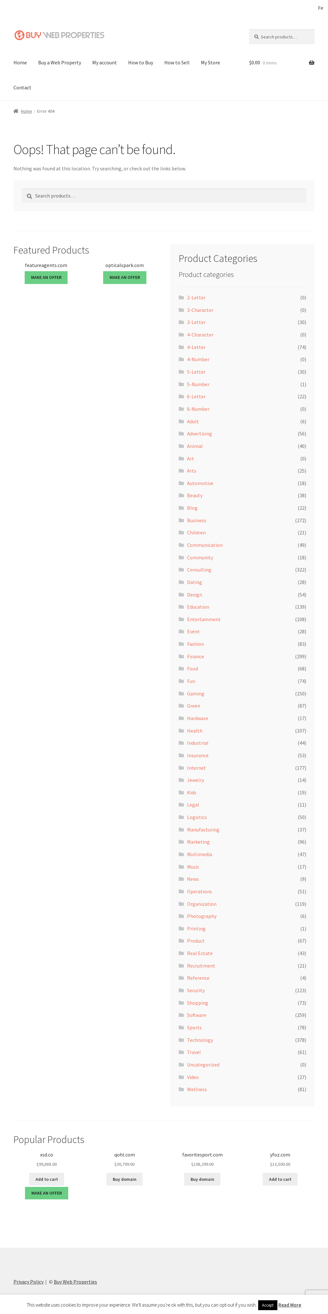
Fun (191, 680)
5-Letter (196, 371)
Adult (193, 421)
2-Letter (196, 297)
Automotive (200, 483)
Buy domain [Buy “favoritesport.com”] (202, 1179)
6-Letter (196, 396)
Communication (205, 544)
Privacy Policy (28, 1281)
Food (192, 668)
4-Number (198, 359)
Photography (202, 915)
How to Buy (140, 62)
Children (196, 532)
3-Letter (196, 322)
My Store (210, 62)
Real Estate (200, 953)
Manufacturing (203, 829)
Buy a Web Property (59, 62)
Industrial (198, 742)
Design (194, 594)
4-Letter (196, 347)
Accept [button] (268, 1305)
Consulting (199, 569)
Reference (198, 977)
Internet (196, 767)
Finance (195, 656)
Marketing (198, 841)
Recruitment (201, 965)
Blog (192, 507)
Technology (200, 1039)
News (193, 878)
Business (196, 520)
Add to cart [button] (47, 1179)
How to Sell (177, 62)
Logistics (197, 817)
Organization (202, 903)
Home (20, 62)
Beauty (194, 495)
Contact (22, 87)
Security (196, 990)
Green (193, 705)
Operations (199, 891)
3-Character (200, 309)
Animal (195, 445)
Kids (191, 792)
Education (198, 606)
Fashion (195, 643)
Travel (194, 1052)
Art (190, 458)
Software (196, 1014)
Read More (289, 1305)
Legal (193, 804)
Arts (191, 470)
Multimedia (199, 854)
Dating (194, 582)
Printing (196, 928)
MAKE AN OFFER (46, 277)
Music (193, 866)
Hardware (197, 718)
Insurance (198, 755)
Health (194, 730)
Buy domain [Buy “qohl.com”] (124, 1179)
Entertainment (204, 619)
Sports (194, 1027)
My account (104, 62)
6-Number (198, 408)
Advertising (199, 433)
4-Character (200, 334)
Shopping (197, 1002)
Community (200, 557)
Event (193, 631)
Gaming (195, 693)
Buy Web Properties (75, 1281)
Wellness (197, 1089)
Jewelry (195, 779)
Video (193, 1076)
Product (196, 940)
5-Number (198, 384)
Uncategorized (203, 1064)
